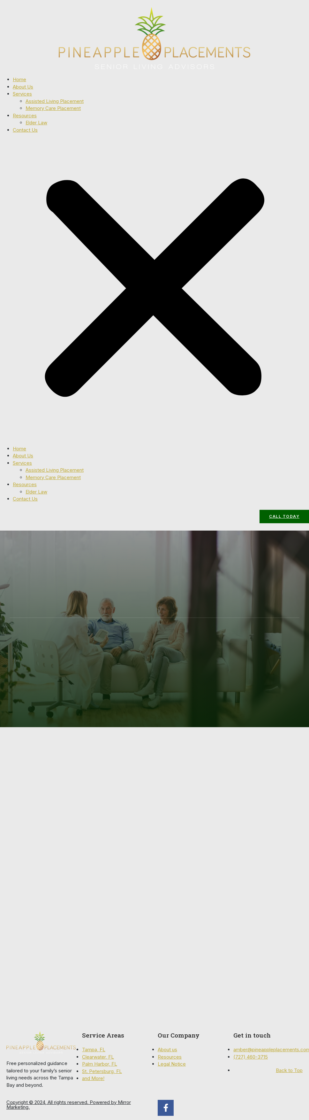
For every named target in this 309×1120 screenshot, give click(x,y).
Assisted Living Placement (55, 101)
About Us (23, 87)
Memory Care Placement (53, 108)
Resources (25, 116)
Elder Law (36, 123)
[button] (154, 289)
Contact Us (25, 130)
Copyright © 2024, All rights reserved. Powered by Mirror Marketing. (68, 1104)
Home (19, 79)
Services (22, 94)
